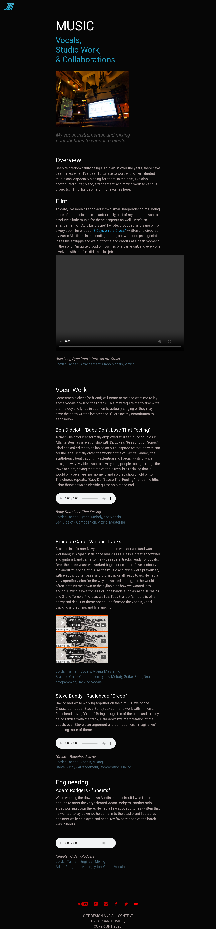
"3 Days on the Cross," (109, 231)
